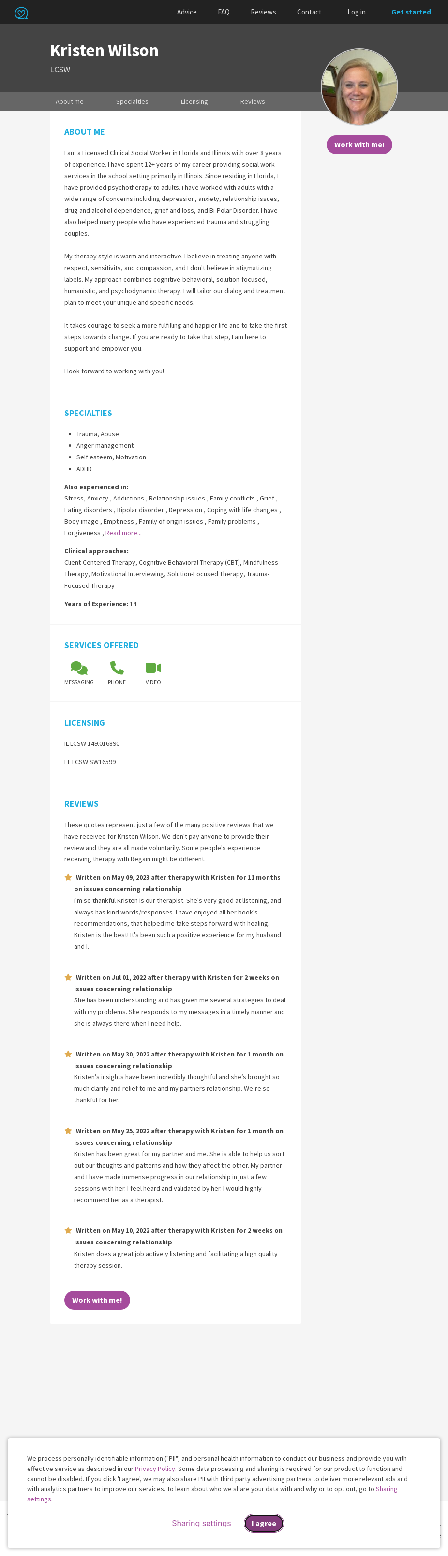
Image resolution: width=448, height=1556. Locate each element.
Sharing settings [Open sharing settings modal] (201, 1523)
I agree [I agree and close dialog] (264, 1523)
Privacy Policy (155, 1468)
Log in (356, 11)
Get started (411, 11)
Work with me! (359, 144)
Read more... (123, 532)
